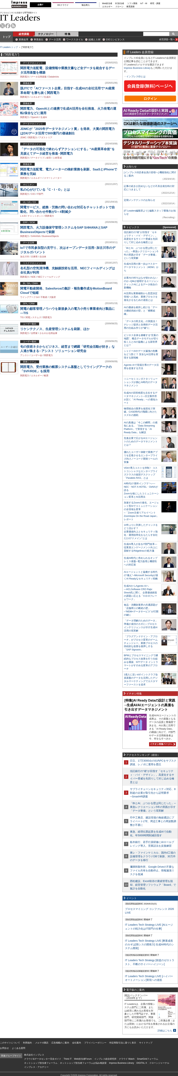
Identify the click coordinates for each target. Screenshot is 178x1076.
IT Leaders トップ (9, 47)
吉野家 (34, 333)
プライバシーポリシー (95, 1042)
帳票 (46, 375)
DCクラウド (63, 5)
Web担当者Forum (83, 1059)
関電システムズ (33, 317)
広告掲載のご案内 (60, 1042)
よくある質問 (18, 1048)
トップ (6, 36)
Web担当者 (107, 3)
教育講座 (130, 7)
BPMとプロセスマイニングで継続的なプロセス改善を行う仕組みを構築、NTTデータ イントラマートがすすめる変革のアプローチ (141, 662)
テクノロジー (46, 34)
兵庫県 (34, 256)
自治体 (42, 256)
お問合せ (4, 1048)
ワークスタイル (74, 39)
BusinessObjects (50, 236)
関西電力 (24, 76)
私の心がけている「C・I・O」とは (45, 189)
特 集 (68, 34)
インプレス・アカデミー (36, 1067)
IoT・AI (143, 3)
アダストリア (45, 137)
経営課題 (24, 34)
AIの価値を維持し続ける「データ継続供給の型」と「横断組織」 (140, 310)
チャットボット (35, 216)
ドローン (119, 7)
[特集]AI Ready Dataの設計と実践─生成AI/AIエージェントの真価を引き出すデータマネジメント (149, 705)
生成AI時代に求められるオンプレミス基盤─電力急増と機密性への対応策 (140, 561)
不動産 (44, 297)
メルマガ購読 (41, 1042)
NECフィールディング (48, 277)
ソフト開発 (132, 3)
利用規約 (27, 1042)
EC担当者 (119, 3)
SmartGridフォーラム (147, 1059)
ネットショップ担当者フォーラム (40, 1063)
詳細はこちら (165, 1030)
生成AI (47, 97)
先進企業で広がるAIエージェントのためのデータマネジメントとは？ (141, 441)
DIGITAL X (141, 1063)
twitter (2, 25)
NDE (33, 277)
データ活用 (55, 39)
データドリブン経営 (41, 157)
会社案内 (76, 1042)
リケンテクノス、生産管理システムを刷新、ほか (55, 329)
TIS (22, 317)
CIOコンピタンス (115, 39)
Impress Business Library (137, 68)
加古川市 (24, 256)
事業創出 (38, 39)
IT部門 (40, 194)
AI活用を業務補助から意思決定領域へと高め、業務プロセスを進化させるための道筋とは (141, 296)
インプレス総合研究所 (105, 1059)
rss (13, 25)
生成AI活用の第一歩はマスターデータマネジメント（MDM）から (141, 267)
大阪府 (52, 297)
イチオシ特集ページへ (162, 744)
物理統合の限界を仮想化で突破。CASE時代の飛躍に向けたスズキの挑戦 (140, 412)
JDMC (23, 137)
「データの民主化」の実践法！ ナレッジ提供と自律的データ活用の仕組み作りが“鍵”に (141, 324)
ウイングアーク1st (29, 297)
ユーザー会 (36, 355)
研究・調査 (155, 3)
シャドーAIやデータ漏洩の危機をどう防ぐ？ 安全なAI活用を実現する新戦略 (141, 354)
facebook (7, 25)
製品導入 (86, 5)
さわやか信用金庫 (48, 333)
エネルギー (107, 7)
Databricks (53, 76)
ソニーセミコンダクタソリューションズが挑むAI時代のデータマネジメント (141, 382)
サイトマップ (145, 1042)
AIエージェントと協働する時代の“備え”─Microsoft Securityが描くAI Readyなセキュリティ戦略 (141, 575)
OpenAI (35, 117)
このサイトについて (10, 1042)
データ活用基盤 (39, 76)
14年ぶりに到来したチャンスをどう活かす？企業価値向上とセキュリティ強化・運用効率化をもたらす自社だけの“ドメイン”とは (141, 532)
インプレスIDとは (136, 76)
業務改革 (23, 39)
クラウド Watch (127, 1059)
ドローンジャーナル (159, 1063)
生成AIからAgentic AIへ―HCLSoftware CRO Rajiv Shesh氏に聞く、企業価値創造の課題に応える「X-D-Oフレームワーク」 (140, 592)
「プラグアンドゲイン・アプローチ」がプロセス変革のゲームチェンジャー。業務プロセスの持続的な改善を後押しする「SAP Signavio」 (141, 643)
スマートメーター (53, 178)
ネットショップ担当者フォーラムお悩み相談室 (83, 1063)
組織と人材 (94, 39)
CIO (33, 194)
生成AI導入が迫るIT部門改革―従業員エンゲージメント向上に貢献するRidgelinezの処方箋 (141, 547)
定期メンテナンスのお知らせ (139, 200)
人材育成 (57, 157)
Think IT (68, 1059)
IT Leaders (20, 17)
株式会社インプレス (34, 1055)
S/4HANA (35, 236)
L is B (23, 216)
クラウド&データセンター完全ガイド (42, 1059)
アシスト (24, 355)
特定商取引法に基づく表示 (122, 1042)
